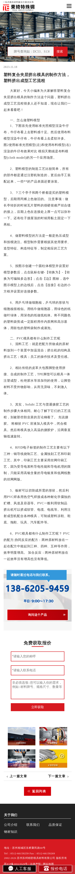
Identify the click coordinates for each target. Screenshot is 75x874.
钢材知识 (10, 831)
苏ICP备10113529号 (16, 864)
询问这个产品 (37, 614)
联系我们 (33, 824)
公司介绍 (10, 824)
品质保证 (55, 824)
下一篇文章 (57, 776)
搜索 (60, 51)
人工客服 (19, 868)
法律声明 (35, 864)
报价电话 (55, 868)
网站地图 (48, 864)
